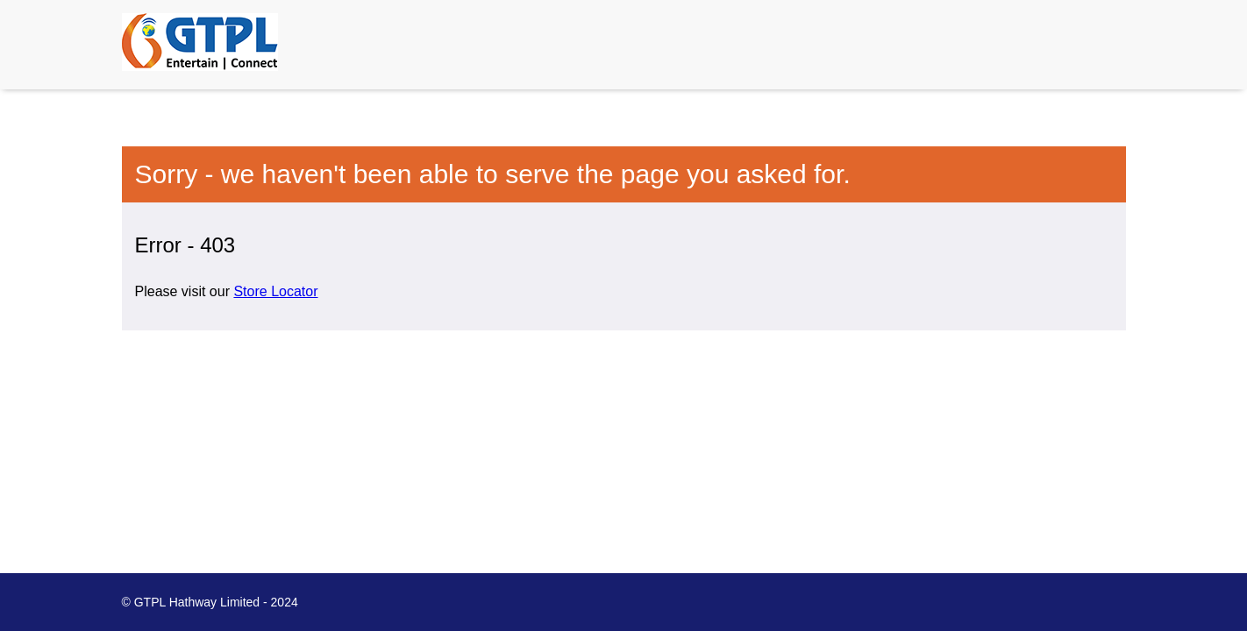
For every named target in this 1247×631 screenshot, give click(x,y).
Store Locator (275, 291)
